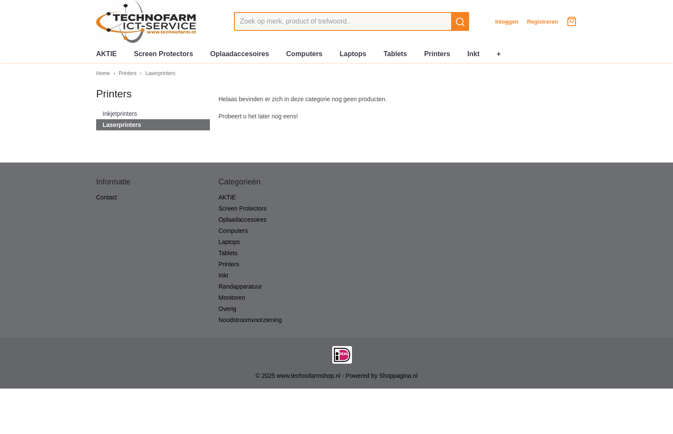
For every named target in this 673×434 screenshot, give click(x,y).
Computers (304, 53)
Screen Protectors (163, 53)
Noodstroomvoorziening (250, 319)
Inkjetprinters (120, 113)
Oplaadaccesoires (239, 53)
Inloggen (506, 21)
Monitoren (231, 297)
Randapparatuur (240, 286)
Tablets (395, 53)
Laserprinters (161, 73)
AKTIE (106, 53)
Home (103, 73)
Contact (106, 197)
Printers (437, 53)
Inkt (473, 53)
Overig (227, 308)
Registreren (542, 21)
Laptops (353, 53)
